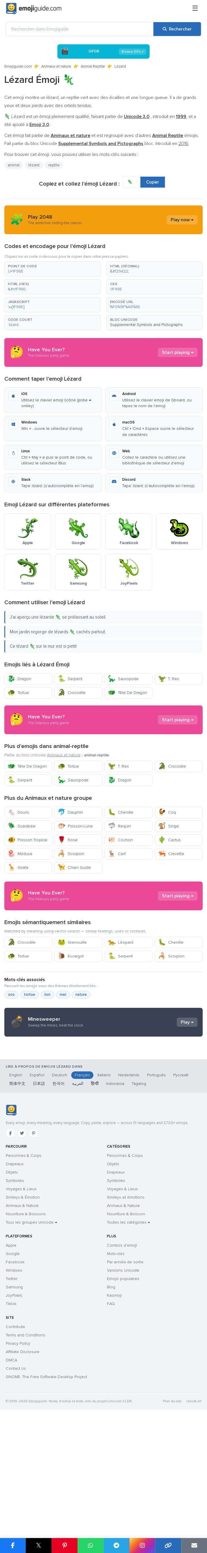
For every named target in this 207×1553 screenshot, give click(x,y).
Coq (167, 812)
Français (82, 1184)
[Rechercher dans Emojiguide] (79, 29)
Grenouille (72, 994)
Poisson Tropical (27, 840)
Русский (180, 1184)
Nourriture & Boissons (26, 1323)
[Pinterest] (33, 1242)
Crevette (171, 854)
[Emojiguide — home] (34, 8)
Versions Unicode (123, 1379)
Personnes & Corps (24, 1264)
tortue (29, 1046)
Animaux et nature (56, 66)
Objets (12, 1281)
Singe (168, 826)
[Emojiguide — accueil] (11, 1219)
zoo (11, 1046)
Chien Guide (74, 867)
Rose (68, 840)
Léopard (120, 994)
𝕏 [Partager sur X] (38, 1545)
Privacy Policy (18, 1452)
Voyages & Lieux (21, 1298)
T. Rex (168, 679)
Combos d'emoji (122, 1354)
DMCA (11, 1469)
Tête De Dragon (127, 693)
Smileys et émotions (125, 1306)
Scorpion (71, 854)
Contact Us (16, 1477)
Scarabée (21, 826)
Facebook (15, 1371)
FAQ (111, 1413)
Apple (11, 1354)
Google (13, 1363)
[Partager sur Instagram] (142, 1545)
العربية (77, 1192)
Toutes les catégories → (128, 1331)
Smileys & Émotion (23, 1306)
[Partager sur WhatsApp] (90, 1545)
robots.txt (193, 1510)
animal (14, 165)
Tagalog (139, 1192)
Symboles (15, 1289)
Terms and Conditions (25, 1444)
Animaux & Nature (22, 1314)
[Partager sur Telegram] (116, 1545)
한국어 (58, 1192)
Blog (111, 1396)
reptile (54, 165)
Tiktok (11, 1413)
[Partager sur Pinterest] (65, 1545)
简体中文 (17, 1192)
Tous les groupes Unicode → (31, 1331)
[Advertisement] (103, 922)
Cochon (120, 840)
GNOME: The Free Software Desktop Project (46, 1486)
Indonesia (115, 1192)
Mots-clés (116, 1363)
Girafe (18, 867)
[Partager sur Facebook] (13, 1545)
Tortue (18, 693)
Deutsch (59, 1184)
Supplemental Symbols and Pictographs (146, 324)
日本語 (39, 1192)
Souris (18, 812)
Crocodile (72, 693)
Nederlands (129, 1184)
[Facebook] (10, 1242)
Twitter (11, 1388)
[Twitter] (22, 1242)
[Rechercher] (177, 29)
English (15, 1184)
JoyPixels (14, 1404)
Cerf (117, 854)
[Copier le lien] (168, 1545)
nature (81, 1046)
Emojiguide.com (18, 66)
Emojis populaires (123, 1388)
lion (47, 1046)
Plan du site (172, 1510)
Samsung (14, 1396)
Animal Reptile (93, 66)
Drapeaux (15, 1273)
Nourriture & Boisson (126, 1323)
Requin (119, 826)
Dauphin (70, 812)
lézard (33, 165)
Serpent (70, 679)
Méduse (20, 854)
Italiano (104, 1184)
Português (156, 1184)
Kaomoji (114, 1404)
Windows (14, 1379)
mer (63, 1046)
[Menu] (195, 8)
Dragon (19, 679)
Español (37, 1184)
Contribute (15, 1436)
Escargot (71, 1008)
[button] (52, 269)
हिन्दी (95, 1192)
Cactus (169, 840)
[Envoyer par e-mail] (194, 1545)
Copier (152, 182)
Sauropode (123, 679)
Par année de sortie (125, 1371)
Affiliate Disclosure (22, 1461)
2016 (183, 143)
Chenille (120, 812)
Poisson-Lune (75, 826)
